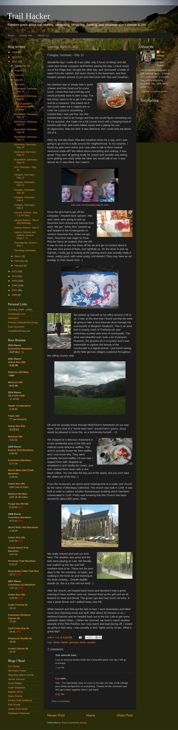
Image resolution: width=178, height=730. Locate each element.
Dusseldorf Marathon (20, 348)
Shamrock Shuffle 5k (20, 638)
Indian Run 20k (16, 594)
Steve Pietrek (15, 696)
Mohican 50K (15, 382)
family (56, 642)
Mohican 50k (15, 436)
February (20, 261)
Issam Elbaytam (16, 687)
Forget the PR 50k (18, 504)
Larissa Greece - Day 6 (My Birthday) (26, 221)
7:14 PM (59, 667)
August (19, 70)
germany (73, 642)
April (17, 84)
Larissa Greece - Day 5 (26, 227)
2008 (15, 285)
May (17, 80)
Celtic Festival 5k (18, 604)
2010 (15, 276)
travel (83, 642)
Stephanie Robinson (19, 713)
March (18, 256)
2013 (15, 57)
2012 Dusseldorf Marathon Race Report (23, 106)
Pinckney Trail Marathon (22, 561)
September (21, 65)
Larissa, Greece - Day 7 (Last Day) (25, 214)
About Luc (43, 35)
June (17, 75)
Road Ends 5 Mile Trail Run (23, 571)
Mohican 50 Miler (17, 494)
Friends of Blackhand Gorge (23, 322)
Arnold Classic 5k (18, 648)
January (19, 265)
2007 (15, 290)
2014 (15, 52)
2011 (15, 271)
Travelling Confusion (25, 250)
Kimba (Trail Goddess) (20, 700)
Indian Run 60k (16, 483)
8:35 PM (59, 694)
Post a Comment (61, 701)
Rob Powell (14, 704)
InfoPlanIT (13, 318)
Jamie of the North (18, 709)
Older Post (125, 715)
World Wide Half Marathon (23, 527)
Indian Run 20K (16, 362)
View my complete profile (154, 91)
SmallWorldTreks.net (19, 331)
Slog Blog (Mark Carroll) (21, 675)
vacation (91, 642)
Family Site (26, 35)
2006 (15, 295)
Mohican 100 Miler (18, 372)
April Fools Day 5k (18, 628)
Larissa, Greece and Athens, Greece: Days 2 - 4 (25, 235)
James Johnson (16, 679)
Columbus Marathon (19, 460)
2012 (15, 61)
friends (64, 642)
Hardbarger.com (16, 314)
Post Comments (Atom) (74, 722)
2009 (15, 280)
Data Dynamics (16, 326)
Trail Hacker (28, 16)
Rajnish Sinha (15, 691)
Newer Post (56, 715)
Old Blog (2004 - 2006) (20, 309)
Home (11, 35)
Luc (57, 678)
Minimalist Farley (17, 670)
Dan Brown (14, 666)
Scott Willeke (15, 683)
